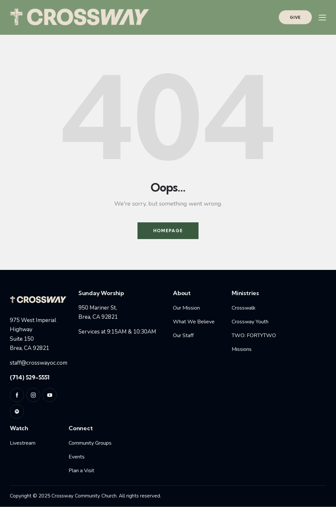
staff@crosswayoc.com (38, 363)
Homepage (168, 230)
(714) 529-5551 (30, 377)
